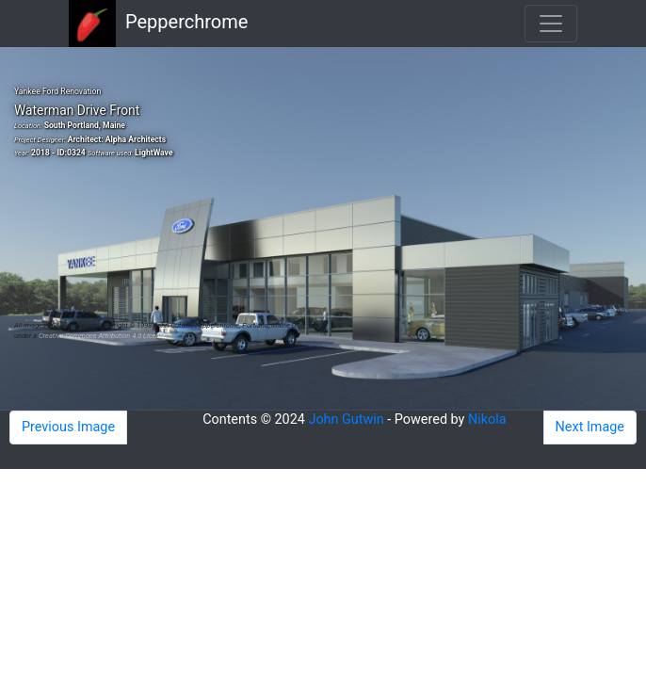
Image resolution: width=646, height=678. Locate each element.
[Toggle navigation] (551, 23)
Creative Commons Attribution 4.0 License (103, 335)
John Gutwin (345, 420)
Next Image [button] (590, 427)
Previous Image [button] (68, 427)
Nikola (487, 420)
